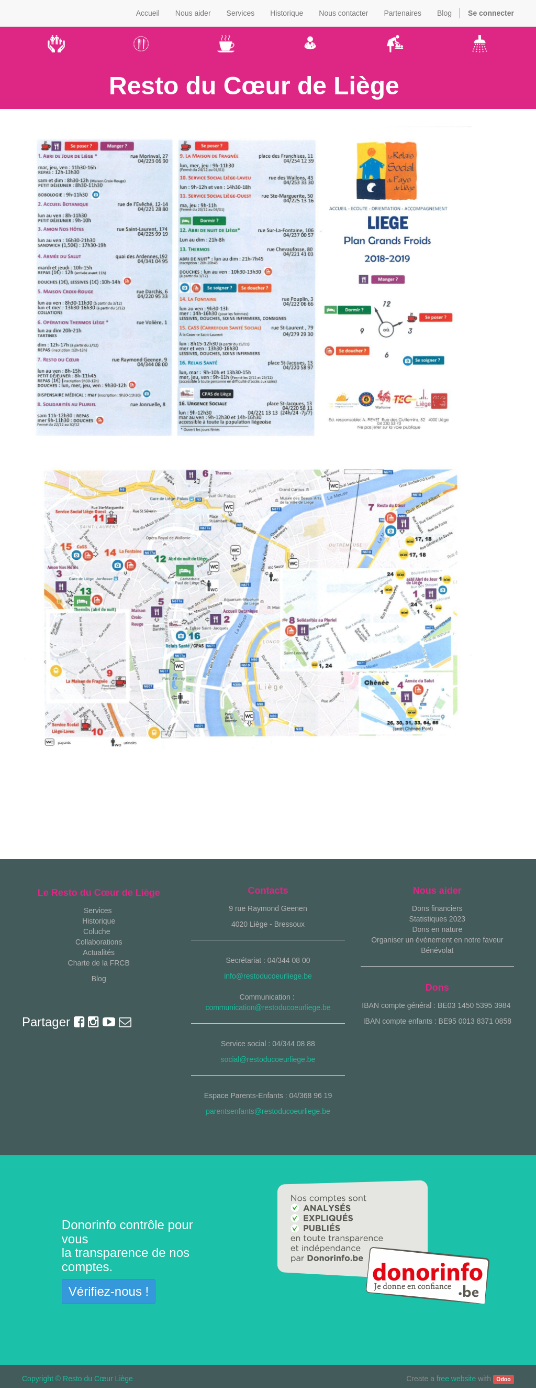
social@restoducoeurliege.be (268, 1059)
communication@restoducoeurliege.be (267, 1007)
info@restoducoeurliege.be (268, 976)
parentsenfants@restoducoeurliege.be (268, 1111)
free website (456, 1378)
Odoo (503, 1379)
